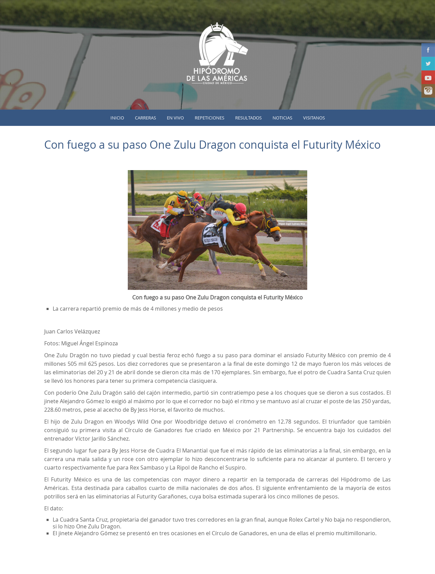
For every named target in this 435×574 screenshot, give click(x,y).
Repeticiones (209, 118)
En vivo (175, 118)
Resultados (248, 118)
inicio (117, 118)
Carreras (145, 118)
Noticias (282, 118)
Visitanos (314, 118)
